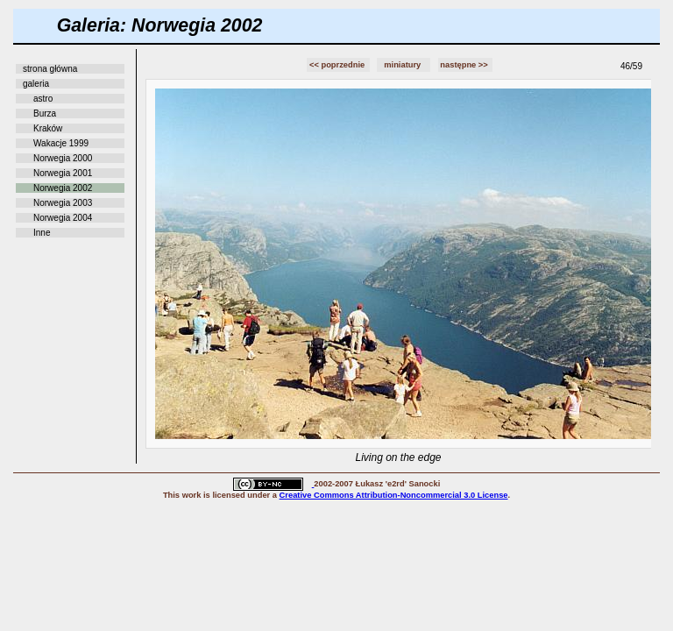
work (192, 495)
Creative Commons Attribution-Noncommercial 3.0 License (394, 495)
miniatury (403, 64)
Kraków (47, 128)
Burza (44, 113)
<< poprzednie (338, 64)
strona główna (50, 69)
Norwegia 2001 (62, 173)
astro (43, 98)
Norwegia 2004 (62, 218)
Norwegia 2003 (62, 203)
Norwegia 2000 (62, 158)
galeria (36, 84)
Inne (41, 233)
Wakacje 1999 (61, 143)
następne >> (465, 64)
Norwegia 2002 (62, 188)
